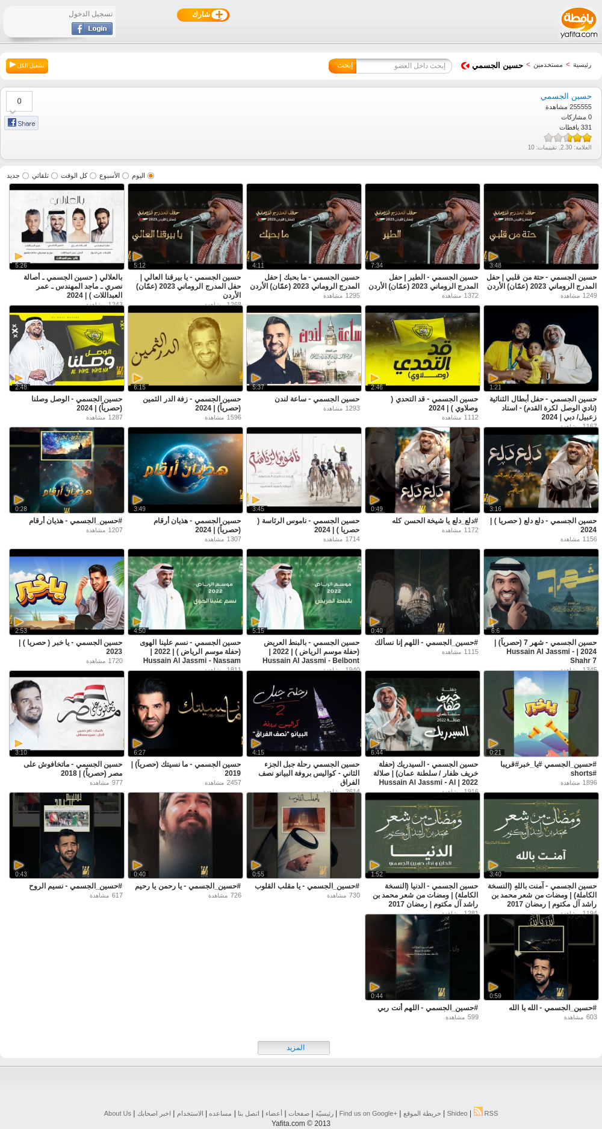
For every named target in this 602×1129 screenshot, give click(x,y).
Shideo (457, 1113)
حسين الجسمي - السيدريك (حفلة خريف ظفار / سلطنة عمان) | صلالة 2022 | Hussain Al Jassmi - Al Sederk (425, 778)
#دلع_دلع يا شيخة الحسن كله (435, 521)
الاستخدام (190, 1113)
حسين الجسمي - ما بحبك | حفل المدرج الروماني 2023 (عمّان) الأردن (304, 282)
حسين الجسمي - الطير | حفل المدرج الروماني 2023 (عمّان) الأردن (423, 282)
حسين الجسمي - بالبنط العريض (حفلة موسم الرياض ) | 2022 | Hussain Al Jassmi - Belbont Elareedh (310, 656)
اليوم (138, 175)
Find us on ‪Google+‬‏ (368, 1113)
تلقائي (40, 175)
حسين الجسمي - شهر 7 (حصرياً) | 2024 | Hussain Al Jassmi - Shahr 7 (545, 651)
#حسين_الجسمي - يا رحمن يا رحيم (188, 886)
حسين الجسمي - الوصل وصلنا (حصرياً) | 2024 (76, 403)
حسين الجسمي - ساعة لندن (317, 399)
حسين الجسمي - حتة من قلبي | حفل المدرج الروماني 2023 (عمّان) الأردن (541, 282)
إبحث (345, 65)
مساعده (220, 1113)
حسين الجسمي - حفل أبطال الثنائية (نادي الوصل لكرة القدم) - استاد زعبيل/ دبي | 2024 (543, 408)
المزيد (296, 1047)
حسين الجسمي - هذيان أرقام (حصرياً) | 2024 (197, 525)
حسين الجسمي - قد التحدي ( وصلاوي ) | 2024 (434, 403)
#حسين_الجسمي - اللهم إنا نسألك (426, 642)
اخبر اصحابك (154, 1113)
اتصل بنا (248, 1113)
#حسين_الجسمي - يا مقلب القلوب (307, 886)
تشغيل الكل (27, 65)
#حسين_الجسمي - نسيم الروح (75, 886)
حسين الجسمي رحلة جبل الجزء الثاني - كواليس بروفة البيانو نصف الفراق (308, 773)
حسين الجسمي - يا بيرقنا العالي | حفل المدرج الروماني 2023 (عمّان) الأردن (188, 286)
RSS (486, 1113)
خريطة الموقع (422, 1113)
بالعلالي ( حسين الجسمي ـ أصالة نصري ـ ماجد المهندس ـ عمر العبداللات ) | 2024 (72, 286)
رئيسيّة (324, 1113)
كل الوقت (74, 175)
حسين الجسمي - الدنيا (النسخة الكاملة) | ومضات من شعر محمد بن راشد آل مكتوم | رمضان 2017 (425, 895)
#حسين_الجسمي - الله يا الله (553, 1008)
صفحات (298, 1113)
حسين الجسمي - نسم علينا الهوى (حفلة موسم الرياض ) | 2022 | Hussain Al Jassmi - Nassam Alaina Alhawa (190, 656)
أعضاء (273, 1113)
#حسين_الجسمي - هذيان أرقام (75, 521)
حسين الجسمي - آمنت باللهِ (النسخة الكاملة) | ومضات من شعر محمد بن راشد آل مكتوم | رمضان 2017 (542, 895)
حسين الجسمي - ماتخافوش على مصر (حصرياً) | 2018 (72, 769)
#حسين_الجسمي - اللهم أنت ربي (427, 1008)
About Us (117, 1113)
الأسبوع (109, 175)
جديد (13, 175)
